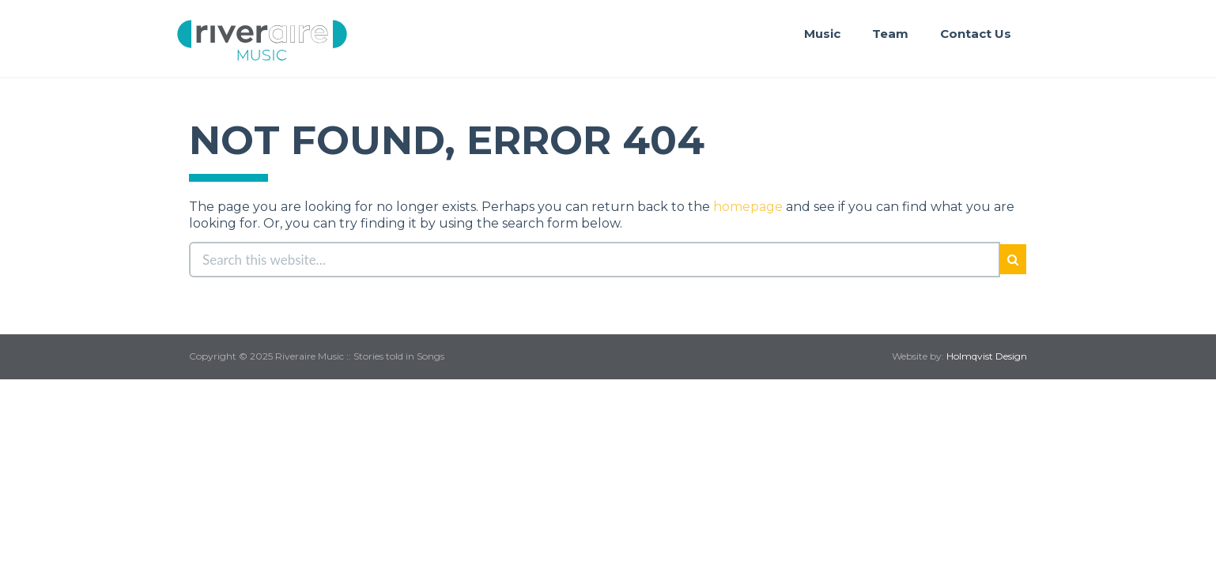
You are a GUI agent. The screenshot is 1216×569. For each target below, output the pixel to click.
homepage (748, 206)
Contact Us (975, 33)
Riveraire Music (262, 40)
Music (822, 33)
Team (890, 33)
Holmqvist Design (986, 356)
